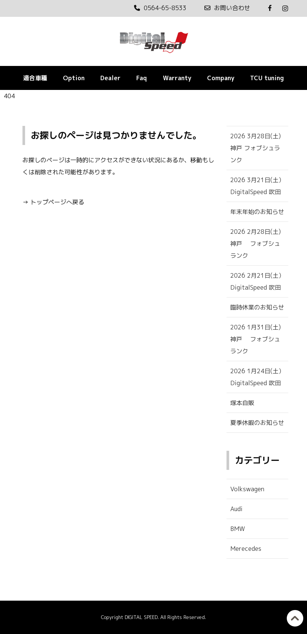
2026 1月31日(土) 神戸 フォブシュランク (259, 339)
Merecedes (245, 548)
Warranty (177, 78)
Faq (141, 78)
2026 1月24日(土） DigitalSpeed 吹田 (257, 377)
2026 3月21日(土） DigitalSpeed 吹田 (257, 186)
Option (74, 78)
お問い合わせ (227, 8)
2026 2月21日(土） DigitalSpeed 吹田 (257, 281)
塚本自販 (242, 403)
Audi (236, 509)
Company (220, 78)
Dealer (110, 78)
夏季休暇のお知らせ (257, 423)
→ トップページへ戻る (53, 202)
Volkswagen (247, 489)
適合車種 (35, 78)
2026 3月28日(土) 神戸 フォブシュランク (259, 148)
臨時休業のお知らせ (257, 307)
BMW (237, 529)
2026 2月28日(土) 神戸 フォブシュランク (259, 243)
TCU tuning (267, 78)
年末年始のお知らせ (257, 212)
